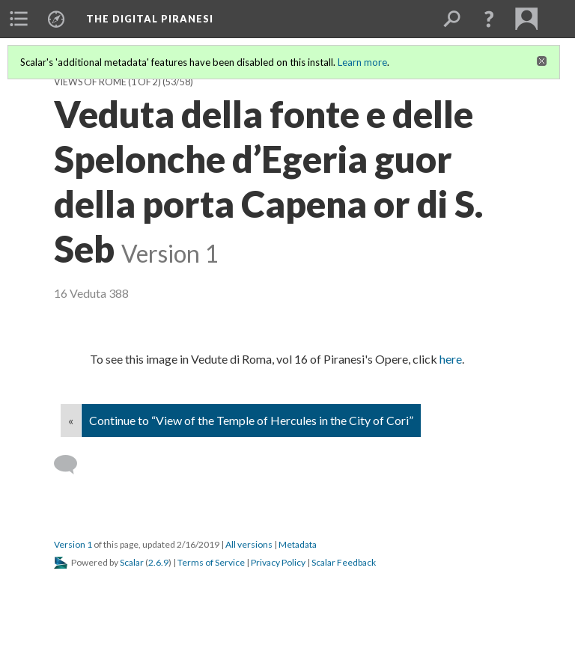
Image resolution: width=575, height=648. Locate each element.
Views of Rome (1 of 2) (107, 82)
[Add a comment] (72, 464)
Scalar (132, 562)
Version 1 (73, 544)
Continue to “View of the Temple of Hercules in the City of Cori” (251, 420)
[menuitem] (18, 18)
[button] (489, 18)
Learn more (362, 62)
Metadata (298, 544)
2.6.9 (158, 562)
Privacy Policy (278, 562)
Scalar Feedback (343, 562)
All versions (249, 544)
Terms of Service (211, 562)
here (450, 359)
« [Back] (70, 420)
